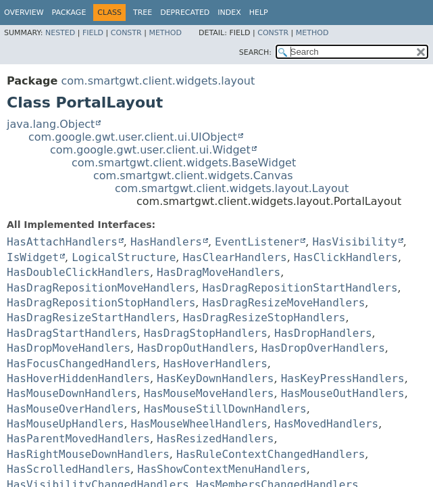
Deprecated (184, 12)
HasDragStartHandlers (72, 333)
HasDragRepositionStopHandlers (101, 302)
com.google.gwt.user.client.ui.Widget (150, 149)
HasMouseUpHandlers (65, 423)
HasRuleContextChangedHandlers (270, 454)
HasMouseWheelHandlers (199, 423)
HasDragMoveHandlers (218, 272)
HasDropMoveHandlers (68, 348)
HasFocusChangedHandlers (82, 363)
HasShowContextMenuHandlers (221, 469)
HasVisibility (354, 241)
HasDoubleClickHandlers (78, 272)
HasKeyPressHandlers (343, 378)
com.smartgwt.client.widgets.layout (158, 80)
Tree (142, 12)
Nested (60, 32)
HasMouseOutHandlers (343, 393)
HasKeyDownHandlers (215, 378)
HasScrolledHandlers (68, 469)
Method (165, 32)
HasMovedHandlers (326, 423)
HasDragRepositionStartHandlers (300, 287)
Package (69, 12)
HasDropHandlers (323, 333)
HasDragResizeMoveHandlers (284, 302)
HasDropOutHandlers (195, 348)
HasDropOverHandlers (323, 348)
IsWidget (33, 257)
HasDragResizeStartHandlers (91, 317)
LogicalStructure (124, 257)
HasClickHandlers (346, 257)
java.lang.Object (51, 124)
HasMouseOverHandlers (72, 408)
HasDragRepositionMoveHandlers (101, 287)
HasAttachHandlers (62, 241)
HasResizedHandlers (215, 438)
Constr (126, 32)
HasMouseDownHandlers (72, 393)
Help (258, 12)
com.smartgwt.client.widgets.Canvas (193, 175)
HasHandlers (166, 241)
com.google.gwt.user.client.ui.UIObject (132, 137)
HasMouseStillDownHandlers (225, 408)
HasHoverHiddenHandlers (78, 378)
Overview (24, 12)
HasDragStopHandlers (206, 333)
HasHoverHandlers (215, 363)
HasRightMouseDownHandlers (88, 454)
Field (92, 32)
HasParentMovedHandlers (78, 438)
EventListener (257, 241)
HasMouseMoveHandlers (209, 393)
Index (229, 12)
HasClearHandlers (235, 257)
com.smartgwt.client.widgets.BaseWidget (184, 162)
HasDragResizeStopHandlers (264, 317)
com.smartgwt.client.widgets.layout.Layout (232, 188)
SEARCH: (255, 52)
